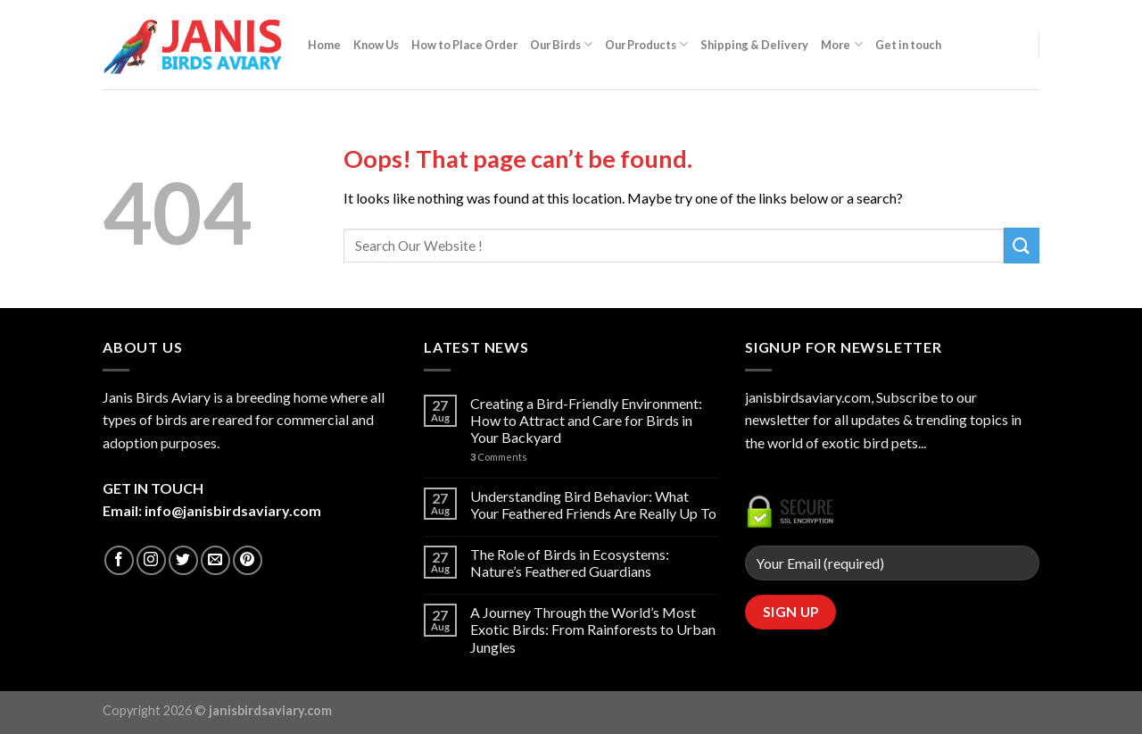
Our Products (646, 44)
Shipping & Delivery (754, 45)
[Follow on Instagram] (151, 560)
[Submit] (1021, 245)
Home (324, 45)
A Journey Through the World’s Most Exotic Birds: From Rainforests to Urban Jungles (593, 629)
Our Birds (561, 44)
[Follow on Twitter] (183, 560)
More (841, 44)
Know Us (376, 45)
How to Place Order (464, 45)
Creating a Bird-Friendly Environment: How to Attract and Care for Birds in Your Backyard (586, 420)
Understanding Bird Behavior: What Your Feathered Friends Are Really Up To (593, 504)
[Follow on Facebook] (119, 560)
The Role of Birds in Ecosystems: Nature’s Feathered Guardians (569, 563)
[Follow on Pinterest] (247, 560)
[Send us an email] (215, 560)
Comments (498, 457)
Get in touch (908, 45)
